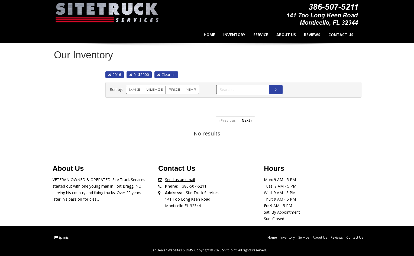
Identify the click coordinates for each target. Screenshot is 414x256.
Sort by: (117, 90)
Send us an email (180, 179)
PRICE (174, 89)
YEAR (191, 89)
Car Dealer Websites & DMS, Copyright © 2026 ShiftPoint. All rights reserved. (208, 250)
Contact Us (336, 34)
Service (256, 34)
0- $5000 (139, 74)
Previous (227, 120)
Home (205, 34)
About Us (282, 34)
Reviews (308, 34)
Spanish (64, 237)
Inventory (230, 34)
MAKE (134, 89)
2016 (114, 74)
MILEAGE (154, 89)
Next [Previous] (247, 120)
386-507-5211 (194, 185)
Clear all (166, 74)
